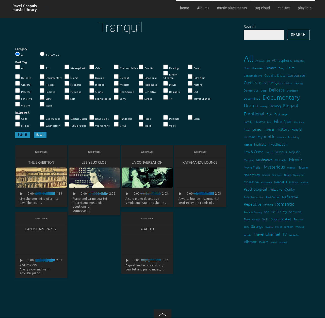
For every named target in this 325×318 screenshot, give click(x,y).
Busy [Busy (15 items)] (281, 68)
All (19, 54)
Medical (121, 83)
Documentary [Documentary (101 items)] (281, 97)
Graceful (23, 83)
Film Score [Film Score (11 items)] (299, 122)
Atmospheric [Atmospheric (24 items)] (282, 60)
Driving (96, 76)
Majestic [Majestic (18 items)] (294, 152)
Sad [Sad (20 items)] (266, 212)
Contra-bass (50, 117)
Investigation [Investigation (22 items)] (278, 144)
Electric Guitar (75, 117)
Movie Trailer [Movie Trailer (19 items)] (253, 167)
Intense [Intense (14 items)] (248, 144)
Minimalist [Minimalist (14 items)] (281, 160)
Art (45, 67)
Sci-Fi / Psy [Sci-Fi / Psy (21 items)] (279, 211)
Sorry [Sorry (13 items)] (246, 227)
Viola (120, 124)
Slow (45, 97)
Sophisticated (100, 97)
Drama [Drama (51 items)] (251, 105)
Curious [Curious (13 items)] (288, 83)
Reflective (148, 90)
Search (250, 26)
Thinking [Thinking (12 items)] (300, 227)
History (47, 83)
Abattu (147, 229)
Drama (71, 76)
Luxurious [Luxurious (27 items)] (279, 151)
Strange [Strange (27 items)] (257, 226)
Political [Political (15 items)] (293, 182)
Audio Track (49, 54)
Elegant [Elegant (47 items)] (291, 105)
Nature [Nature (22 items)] (303, 167)
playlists (305, 8)
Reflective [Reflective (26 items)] (290, 196)
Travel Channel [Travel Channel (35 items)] (266, 234)
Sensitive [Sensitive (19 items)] (295, 212)
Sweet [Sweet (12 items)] (278, 227)
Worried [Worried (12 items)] (283, 242)
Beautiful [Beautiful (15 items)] (299, 61)
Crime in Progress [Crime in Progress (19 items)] (271, 83)
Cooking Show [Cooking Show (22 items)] (274, 75)
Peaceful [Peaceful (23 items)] (280, 181)
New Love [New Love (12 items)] (277, 175)
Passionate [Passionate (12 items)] (266, 182)
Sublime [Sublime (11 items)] (269, 227)
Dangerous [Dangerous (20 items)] (251, 90)
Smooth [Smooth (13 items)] (256, 219)
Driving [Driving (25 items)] (275, 105)
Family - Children (170, 75)
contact (284, 8)
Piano (145, 117)
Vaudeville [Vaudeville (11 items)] (293, 234)
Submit (22, 135)
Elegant (121, 76)
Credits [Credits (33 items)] (250, 82)
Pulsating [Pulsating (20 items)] (275, 189)
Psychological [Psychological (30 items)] (255, 189)
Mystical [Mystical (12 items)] (291, 167)
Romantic (171, 90)
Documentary (51, 76)
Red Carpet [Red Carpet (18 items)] (273, 197)
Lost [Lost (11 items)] (267, 152)
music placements (232, 8)
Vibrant (22, 104)
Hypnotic (72, 83)
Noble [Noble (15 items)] (287, 175)
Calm (95, 67)
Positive (47, 90)
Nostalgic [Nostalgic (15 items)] (298, 175)
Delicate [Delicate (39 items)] (277, 90)
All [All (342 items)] (248, 58)
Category (21, 49)
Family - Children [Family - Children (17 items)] (254, 122)
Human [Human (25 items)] (249, 136)
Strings (22, 124)
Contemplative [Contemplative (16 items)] (253, 75)
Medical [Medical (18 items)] (249, 160)
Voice (169, 124)
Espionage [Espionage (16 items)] (281, 114)
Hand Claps (99, 117)
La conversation (147, 162)
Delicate (23, 76)
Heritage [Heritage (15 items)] (269, 129)
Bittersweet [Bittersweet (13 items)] (257, 68)
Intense (96, 83)
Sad (193, 90)
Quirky (96, 90)
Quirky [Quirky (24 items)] (289, 189)
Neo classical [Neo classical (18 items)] (252, 175)
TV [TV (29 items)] (284, 234)
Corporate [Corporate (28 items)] (296, 75)
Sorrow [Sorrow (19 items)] (298, 219)
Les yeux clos (94, 162)
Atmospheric (75, 67)
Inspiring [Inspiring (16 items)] (293, 137)
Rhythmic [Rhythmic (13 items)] (268, 204)
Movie (169, 83)
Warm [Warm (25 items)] (263, 241)
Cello (21, 117)
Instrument (22, 112)
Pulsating (73, 90)
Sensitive (23, 97)
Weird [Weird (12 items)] (274, 242)
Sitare (194, 117)
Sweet (145, 97)
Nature (195, 83)
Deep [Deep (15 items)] (264, 90)
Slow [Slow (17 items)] (247, 219)
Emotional (148, 76)
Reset (40, 135)
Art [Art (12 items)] (268, 61)
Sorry (120, 97)
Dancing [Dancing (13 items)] (299, 83)
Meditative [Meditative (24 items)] (264, 159)
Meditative (148, 83)
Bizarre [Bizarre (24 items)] (271, 67)
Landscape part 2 (41, 229)
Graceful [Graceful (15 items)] (257, 129)
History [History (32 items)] (283, 129)
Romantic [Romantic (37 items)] (284, 204)
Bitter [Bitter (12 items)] (246, 68)
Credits (146, 67)
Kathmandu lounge (200, 162)
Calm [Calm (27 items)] (290, 67)
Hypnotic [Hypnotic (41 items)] (266, 136)
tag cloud (262, 8)
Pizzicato (171, 117)
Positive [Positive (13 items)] (304, 182)
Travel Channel (199, 97)
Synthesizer (50, 124)
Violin (145, 124)
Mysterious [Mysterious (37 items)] (274, 167)
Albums (203, 8)
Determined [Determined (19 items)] (252, 98)
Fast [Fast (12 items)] (269, 122)
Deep (194, 67)
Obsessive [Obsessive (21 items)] (251, 181)
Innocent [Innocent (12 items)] (281, 137)
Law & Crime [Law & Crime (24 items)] (253, 151)
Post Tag (21, 62)
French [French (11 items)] (247, 129)
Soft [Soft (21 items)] (265, 219)
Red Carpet (124, 90)
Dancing (171, 67)
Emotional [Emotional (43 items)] (254, 113)
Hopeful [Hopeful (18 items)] (297, 129)
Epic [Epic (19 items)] (269, 114)
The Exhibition (41, 162)
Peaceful (23, 90)
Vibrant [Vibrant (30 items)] (250, 241)
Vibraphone (99, 124)
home (184, 8)
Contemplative (126, 67)
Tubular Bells (75, 124)
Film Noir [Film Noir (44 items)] (283, 121)
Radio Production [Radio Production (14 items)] (254, 197)
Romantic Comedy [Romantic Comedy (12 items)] (253, 212)
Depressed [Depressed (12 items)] (292, 90)
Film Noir (196, 76)
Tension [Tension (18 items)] (288, 226)
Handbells (123, 117)
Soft (69, 97)
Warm (46, 104)
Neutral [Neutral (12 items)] (266, 175)
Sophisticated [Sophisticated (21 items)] (281, 219)
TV (167, 97)
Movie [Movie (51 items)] (295, 159)
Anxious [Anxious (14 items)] (259, 61)
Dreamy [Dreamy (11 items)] (263, 106)
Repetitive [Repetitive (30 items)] (252, 204)
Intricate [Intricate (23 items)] (260, 144)
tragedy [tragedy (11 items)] (247, 234)
